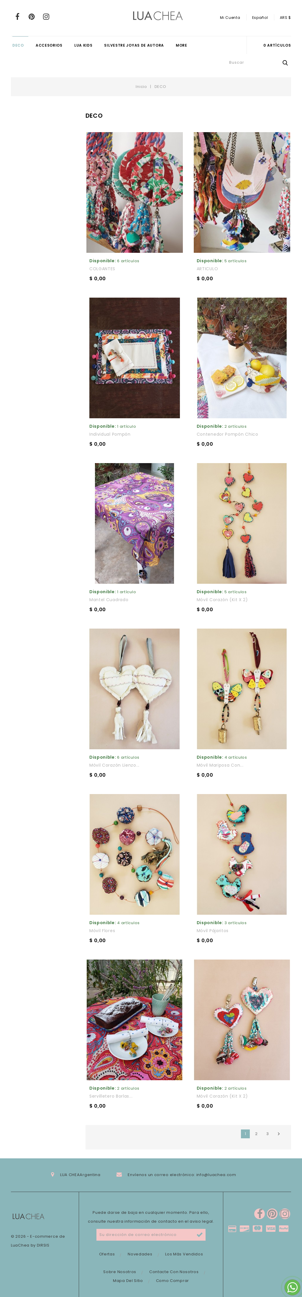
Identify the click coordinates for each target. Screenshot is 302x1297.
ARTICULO (207, 269)
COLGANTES (102, 269)
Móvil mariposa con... (220, 765)
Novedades (140, 1254)
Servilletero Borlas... (110, 1096)
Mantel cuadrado (109, 600)
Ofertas (107, 1254)
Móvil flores (102, 931)
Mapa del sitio (128, 1280)
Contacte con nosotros (174, 1272)
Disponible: (102, 261)
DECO (18, 45)
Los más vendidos (184, 1254)
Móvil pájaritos (213, 931)
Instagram (46, 16)
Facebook (17, 16)
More (181, 45)
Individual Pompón (110, 434)
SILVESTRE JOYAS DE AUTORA (134, 45)
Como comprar (172, 1280)
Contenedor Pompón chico (227, 434)
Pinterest (32, 16)
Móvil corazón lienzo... (114, 765)
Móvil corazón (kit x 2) (222, 600)
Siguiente (278, 1133)
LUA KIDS (83, 45)
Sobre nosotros (119, 1272)
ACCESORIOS (49, 45)
